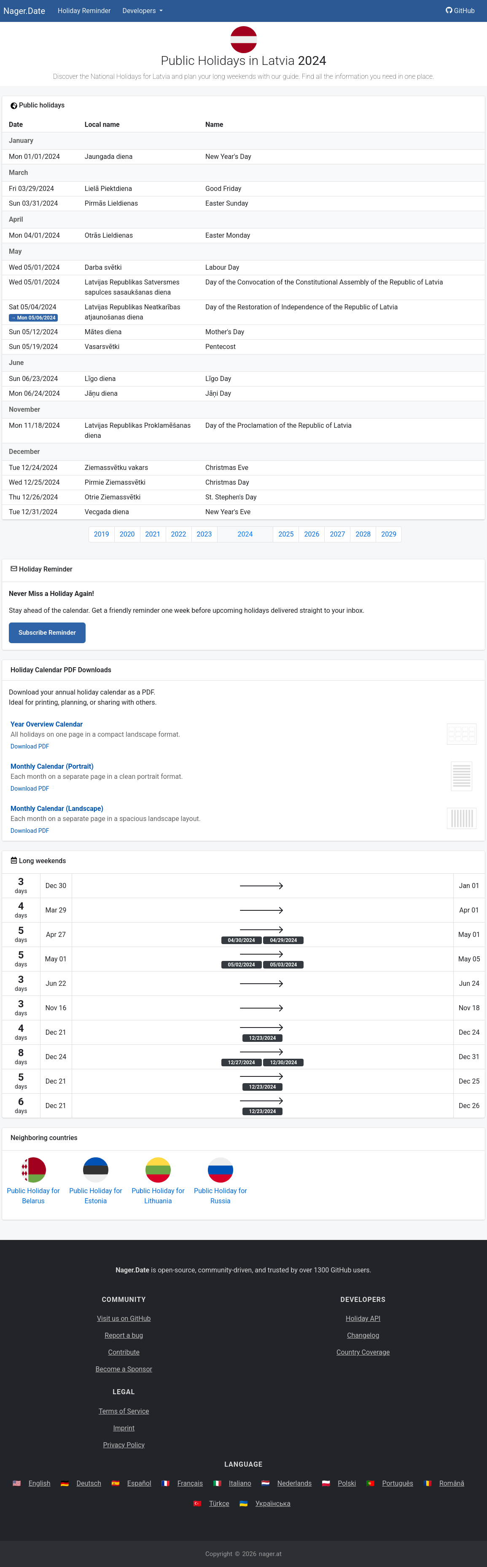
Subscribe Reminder (47, 632)
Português (397, 1483)
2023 (204, 534)
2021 (153, 534)
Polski (347, 1483)
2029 (388, 534)
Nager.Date (24, 11)
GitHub (460, 11)
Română (451, 1483)
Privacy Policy (124, 1445)
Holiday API (363, 1319)
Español (139, 1483)
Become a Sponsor (124, 1369)
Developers (139, 11)
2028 (363, 534)
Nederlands (294, 1483)
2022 (178, 534)
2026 (311, 534)
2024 (245, 534)
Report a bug (124, 1335)
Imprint (124, 1428)
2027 (337, 534)
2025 (285, 534)
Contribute (124, 1352)
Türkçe (219, 1504)
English (40, 1483)
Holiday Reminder (84, 11)
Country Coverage (363, 1352)
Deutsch (88, 1483)
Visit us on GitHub (124, 1319)
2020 (127, 534)
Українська (273, 1504)
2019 (101, 534)
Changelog (363, 1335)
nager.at (270, 1554)
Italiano (240, 1483)
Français (190, 1483)
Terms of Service (124, 1411)
